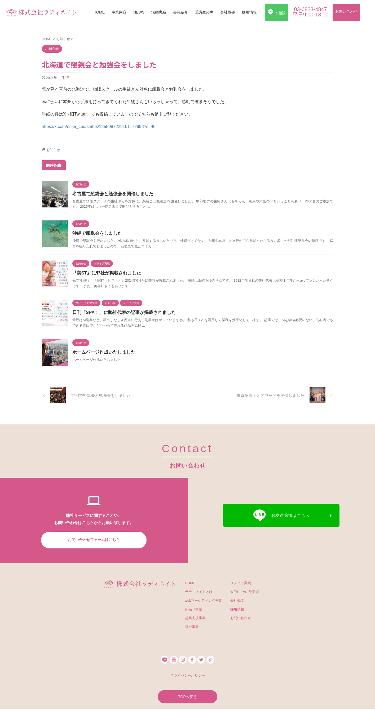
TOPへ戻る (187, 695)
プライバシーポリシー (187, 675)
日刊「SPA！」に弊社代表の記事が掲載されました (121, 311)
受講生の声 (204, 12)
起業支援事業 (195, 617)
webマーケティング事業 (203, 600)
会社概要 (227, 12)
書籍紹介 (180, 12)
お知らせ (53, 150)
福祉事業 (192, 626)
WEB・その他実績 (244, 591)
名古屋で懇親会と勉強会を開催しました (110, 193)
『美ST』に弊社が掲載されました (104, 272)
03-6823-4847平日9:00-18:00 (311, 11)
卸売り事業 (193, 608)
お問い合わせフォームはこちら (94, 539)
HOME (99, 12)
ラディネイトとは (199, 591)
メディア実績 (240, 582)
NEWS (138, 12)
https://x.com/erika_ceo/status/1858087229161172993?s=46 (99, 126)
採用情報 (249, 12)
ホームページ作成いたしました (102, 351)
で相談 (277, 12)
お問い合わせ (346, 11)
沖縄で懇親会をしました (95, 232)
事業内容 (119, 12)
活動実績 (158, 12)
